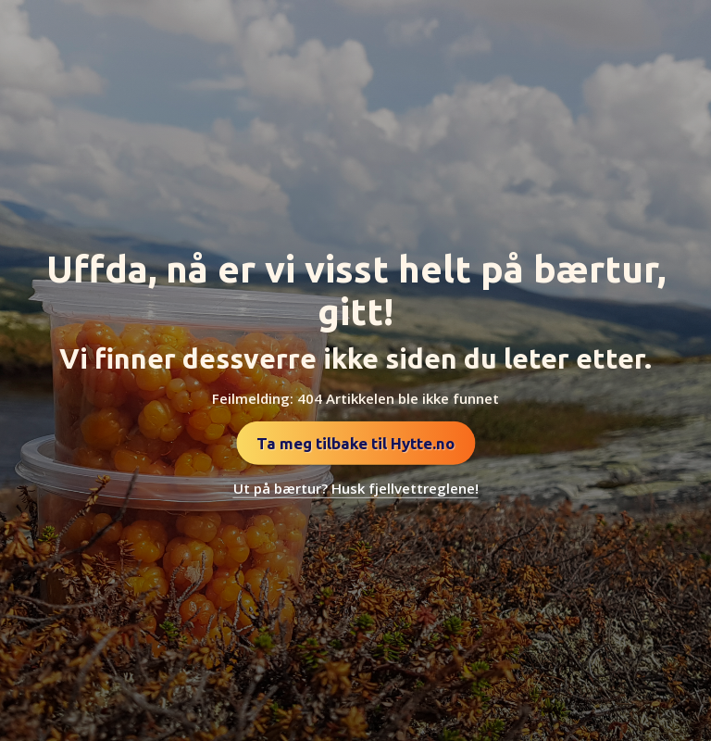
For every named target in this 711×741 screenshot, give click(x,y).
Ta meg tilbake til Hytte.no (355, 443)
